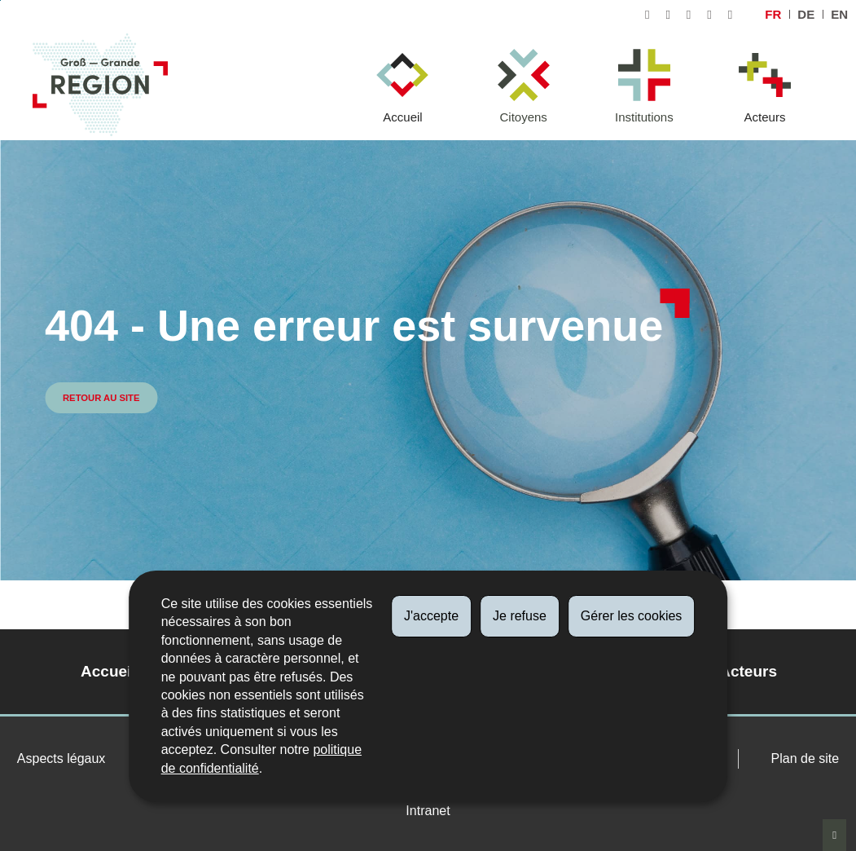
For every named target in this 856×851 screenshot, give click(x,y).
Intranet (428, 811)
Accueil (402, 117)
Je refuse (520, 616)
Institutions (644, 117)
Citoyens (523, 117)
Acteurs (765, 117)
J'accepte (431, 616)
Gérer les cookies (632, 616)
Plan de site (805, 758)
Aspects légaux (61, 758)
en (839, 14)
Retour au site (101, 398)
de (805, 14)
